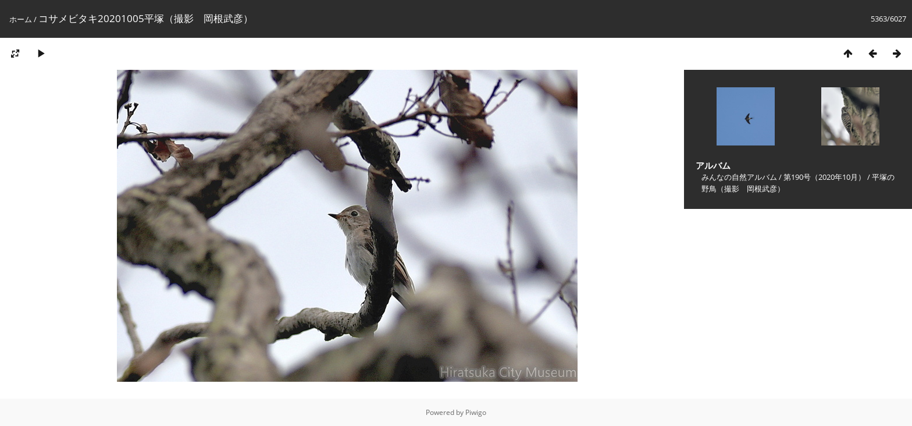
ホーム (20, 19)
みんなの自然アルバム (739, 177)
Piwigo (475, 412)
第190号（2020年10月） (824, 177)
